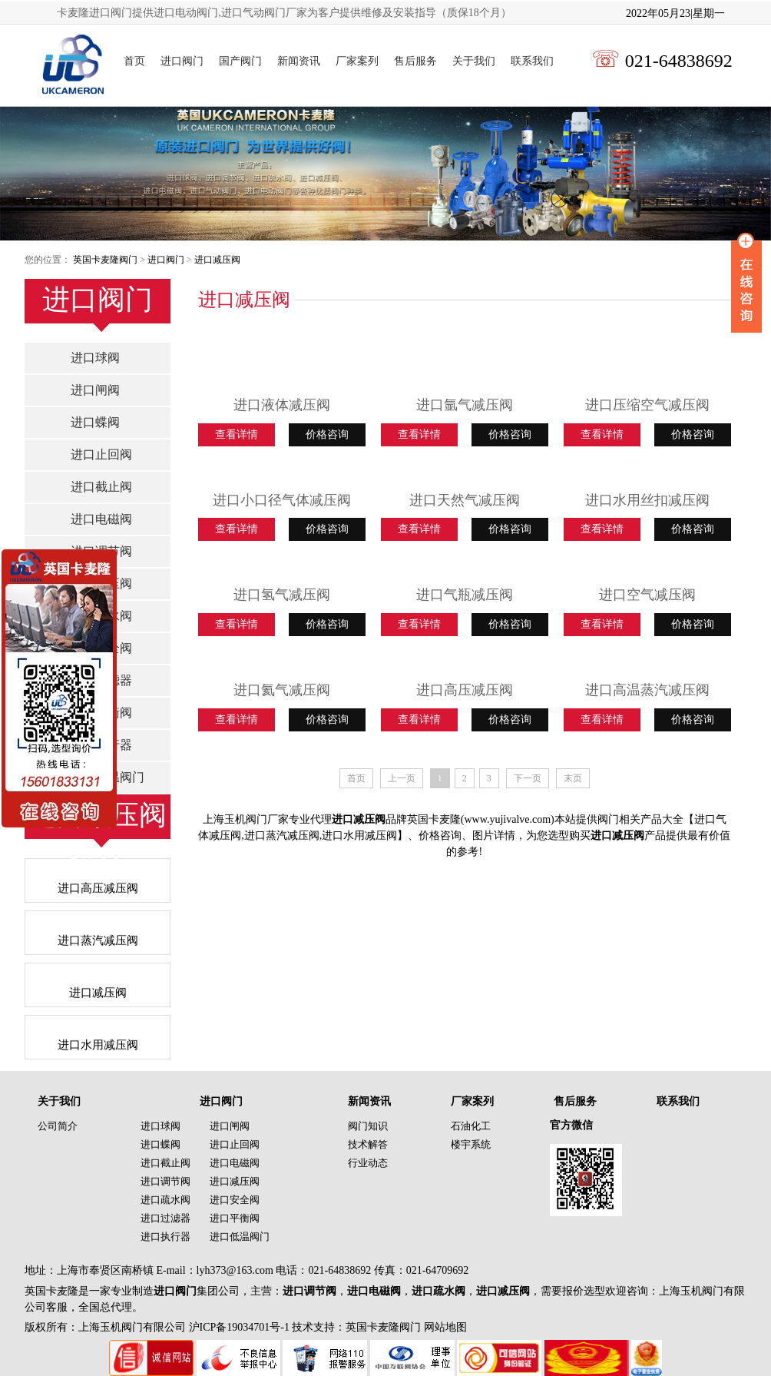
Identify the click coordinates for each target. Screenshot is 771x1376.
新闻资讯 (298, 61)
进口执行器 (165, 1236)
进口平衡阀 (235, 1218)
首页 (134, 61)
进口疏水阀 (165, 1199)
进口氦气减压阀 (281, 690)
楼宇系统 (471, 1144)
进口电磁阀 (101, 519)
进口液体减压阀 (281, 405)
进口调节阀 (165, 1181)
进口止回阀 (101, 454)
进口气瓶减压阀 (464, 594)
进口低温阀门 (240, 1236)
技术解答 (368, 1144)
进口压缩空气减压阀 (647, 405)
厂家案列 (357, 61)
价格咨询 (327, 434)
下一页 (527, 778)
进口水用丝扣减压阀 (647, 500)
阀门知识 (368, 1126)
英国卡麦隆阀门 (105, 259)
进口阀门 (182, 61)
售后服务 (415, 61)
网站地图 (445, 1327)
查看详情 (236, 434)
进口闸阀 (95, 389)
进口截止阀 (101, 486)
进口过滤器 (165, 1218)
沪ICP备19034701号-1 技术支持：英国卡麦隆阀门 (303, 1327)
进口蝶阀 (95, 422)
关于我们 (473, 61)
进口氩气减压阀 (464, 405)
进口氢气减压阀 (281, 594)
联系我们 (532, 61)
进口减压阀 (217, 259)
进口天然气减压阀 (464, 500)
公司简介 (58, 1126)
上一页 (401, 778)
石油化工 (471, 1126)
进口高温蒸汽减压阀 (647, 690)
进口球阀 (95, 357)
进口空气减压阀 (647, 594)
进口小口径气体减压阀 (282, 500)
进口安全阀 (235, 1199)
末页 (573, 778)
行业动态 (368, 1163)
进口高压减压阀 (464, 690)
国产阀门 (240, 61)
